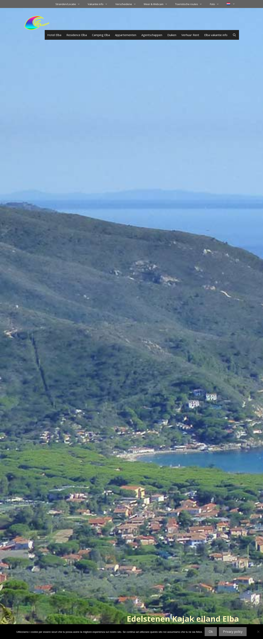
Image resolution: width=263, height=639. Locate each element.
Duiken (171, 35)
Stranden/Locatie (69, 4)
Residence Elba (76, 35)
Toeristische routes (190, 4)
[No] (258, 632)
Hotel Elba (54, 35)
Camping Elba (101, 35)
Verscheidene (127, 4)
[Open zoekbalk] (234, 35)
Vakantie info (99, 4)
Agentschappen (151, 35)
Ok (211, 631)
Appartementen (125, 35)
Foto (216, 4)
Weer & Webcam (157, 4)
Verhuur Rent (190, 35)
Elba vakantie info (215, 35)
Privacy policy (232, 631)
